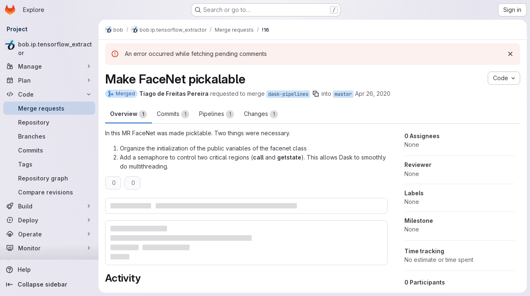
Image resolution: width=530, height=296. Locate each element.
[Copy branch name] (316, 94)
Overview (128, 114)
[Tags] (49, 164)
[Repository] (49, 122)
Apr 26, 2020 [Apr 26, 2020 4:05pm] (372, 93)
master (343, 94)
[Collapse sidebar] (49, 284)
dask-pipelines (288, 94)
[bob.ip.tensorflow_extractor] (49, 48)
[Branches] (49, 136)
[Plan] (49, 80)
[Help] (49, 269)
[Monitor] (49, 247)
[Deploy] (49, 220)
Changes (261, 114)
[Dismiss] (510, 54)
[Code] (49, 94)
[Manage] (49, 66)
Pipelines (216, 114)
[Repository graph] (49, 178)
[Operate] (49, 233)
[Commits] (49, 150)
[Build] (49, 206)
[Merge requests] (49, 108)
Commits (173, 114)
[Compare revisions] (49, 192)
